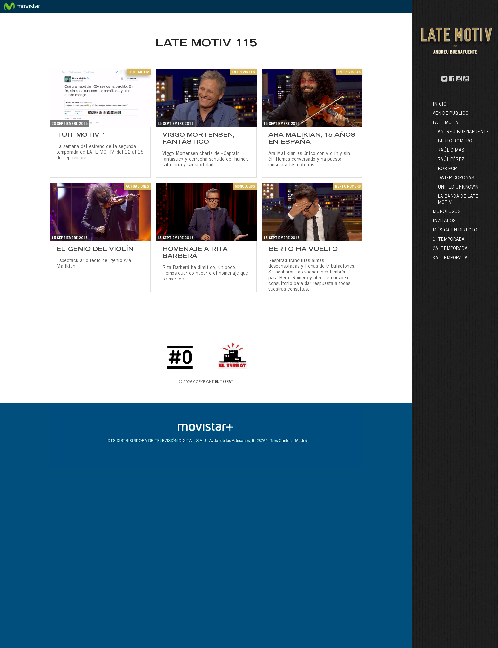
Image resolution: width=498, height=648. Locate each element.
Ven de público (450, 114)
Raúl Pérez (451, 160)
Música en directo (455, 230)
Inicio (440, 104)
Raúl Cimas (451, 150)
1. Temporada (449, 240)
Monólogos (447, 212)
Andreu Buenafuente (463, 132)
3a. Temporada (450, 258)
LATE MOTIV (446, 123)
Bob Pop (447, 169)
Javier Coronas (456, 178)
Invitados (444, 221)
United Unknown (458, 187)
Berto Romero (455, 141)
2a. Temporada (450, 249)
